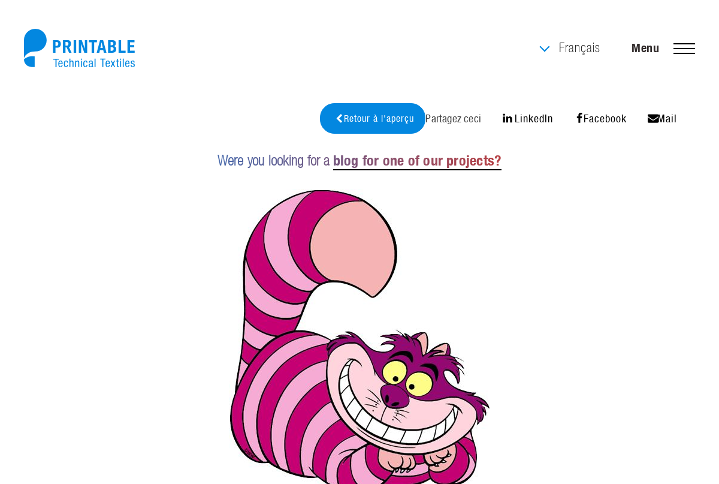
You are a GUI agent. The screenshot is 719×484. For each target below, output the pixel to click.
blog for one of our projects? (417, 160)
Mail (662, 118)
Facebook (600, 118)
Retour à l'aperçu (374, 119)
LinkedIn (527, 118)
